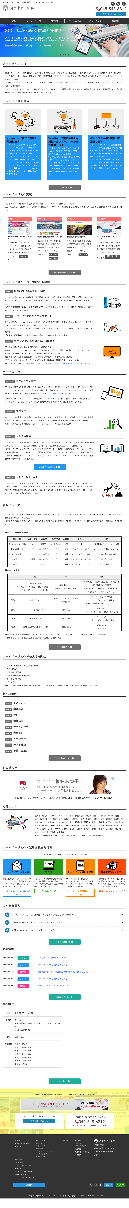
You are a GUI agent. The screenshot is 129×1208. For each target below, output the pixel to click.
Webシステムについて (48, 467)
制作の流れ (39, 1149)
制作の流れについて (63, 758)
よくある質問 (95, 21)
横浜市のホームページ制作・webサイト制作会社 (55, 1196)
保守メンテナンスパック (44, 1151)
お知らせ (23, 958)
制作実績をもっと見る (63, 272)
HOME (13, 21)
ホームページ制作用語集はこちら (80, 891)
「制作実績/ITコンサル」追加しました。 (53, 985)
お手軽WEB (40, 1157)
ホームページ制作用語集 (23, 1171)
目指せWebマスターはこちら (111, 891)
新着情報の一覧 (63, 997)
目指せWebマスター (22, 1174)
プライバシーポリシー (23, 1165)
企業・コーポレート (112, 257)
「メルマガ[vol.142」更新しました (50, 979)
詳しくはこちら (63, 187)
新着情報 (18, 1168)
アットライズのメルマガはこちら (17, 891)
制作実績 (54, 21)
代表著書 (29, 1185)
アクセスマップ (81, 1146)
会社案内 (116, 21)
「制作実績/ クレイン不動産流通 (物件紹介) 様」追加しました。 (62, 972)
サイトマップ (19, 1162)
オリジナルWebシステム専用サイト (61, 363)
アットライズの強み (33, 21)
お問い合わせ (111, 13)
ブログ (119, 1185)
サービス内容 (75, 21)
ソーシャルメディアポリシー (25, 1177)
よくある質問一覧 (63, 942)
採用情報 (78, 1155)
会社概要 (78, 1143)
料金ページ (57, 394)
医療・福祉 (53, 258)
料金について (40, 1146)
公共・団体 (24, 256)
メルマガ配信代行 (42, 1154)
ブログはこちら (47, 891)
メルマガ (23, 965)
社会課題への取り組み (83, 1152)
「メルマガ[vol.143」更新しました (50, 965)
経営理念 (78, 1149)
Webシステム (40, 1143)
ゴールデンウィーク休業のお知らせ (51, 958)
